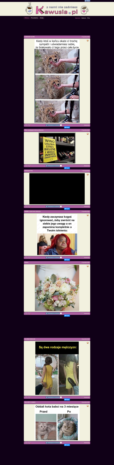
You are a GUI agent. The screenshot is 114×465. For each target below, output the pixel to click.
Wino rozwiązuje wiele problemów (34, 130)
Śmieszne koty (29, 170)
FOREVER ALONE (30, 36)
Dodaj (41, 18)
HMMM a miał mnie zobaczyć (33, 211)
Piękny (26, 262)
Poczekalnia (34, 18)
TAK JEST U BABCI (30, 402)
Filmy (88, 18)
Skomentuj (85, 125)
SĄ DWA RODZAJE (30, 339)
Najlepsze (83, 18)
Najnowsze (77, 18)
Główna (27, 18)
